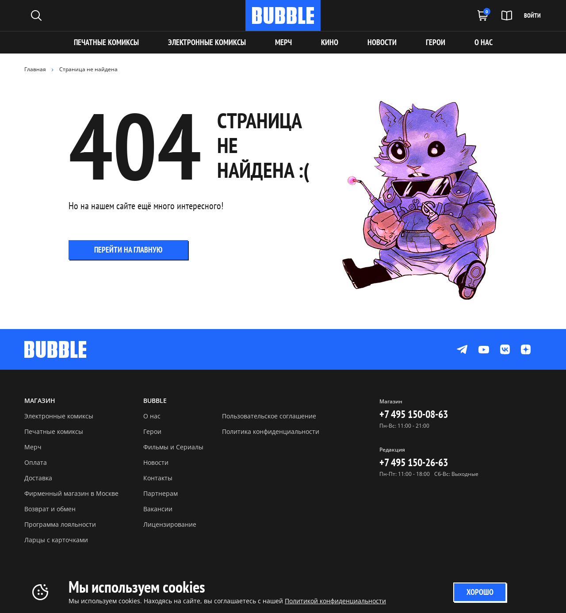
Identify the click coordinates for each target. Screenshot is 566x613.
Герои (152, 431)
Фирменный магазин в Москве (71, 493)
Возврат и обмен (50, 509)
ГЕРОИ (435, 42)
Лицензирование (169, 524)
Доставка (38, 478)
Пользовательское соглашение (269, 416)
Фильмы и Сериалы (173, 447)
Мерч (33, 447)
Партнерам (160, 493)
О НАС (483, 42)
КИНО (329, 42)
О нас (152, 416)
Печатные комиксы (106, 42)
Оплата (35, 462)
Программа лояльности (60, 524)
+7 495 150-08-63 (413, 414)
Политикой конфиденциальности (335, 601)
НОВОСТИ (382, 42)
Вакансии (157, 509)
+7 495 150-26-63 (413, 462)
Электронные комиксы (207, 42)
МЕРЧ (283, 42)
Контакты (157, 478)
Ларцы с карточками (56, 540)
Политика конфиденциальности (270, 431)
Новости (155, 462)
